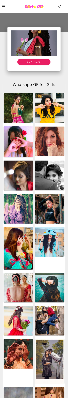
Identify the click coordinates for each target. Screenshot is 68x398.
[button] (3, 6)
